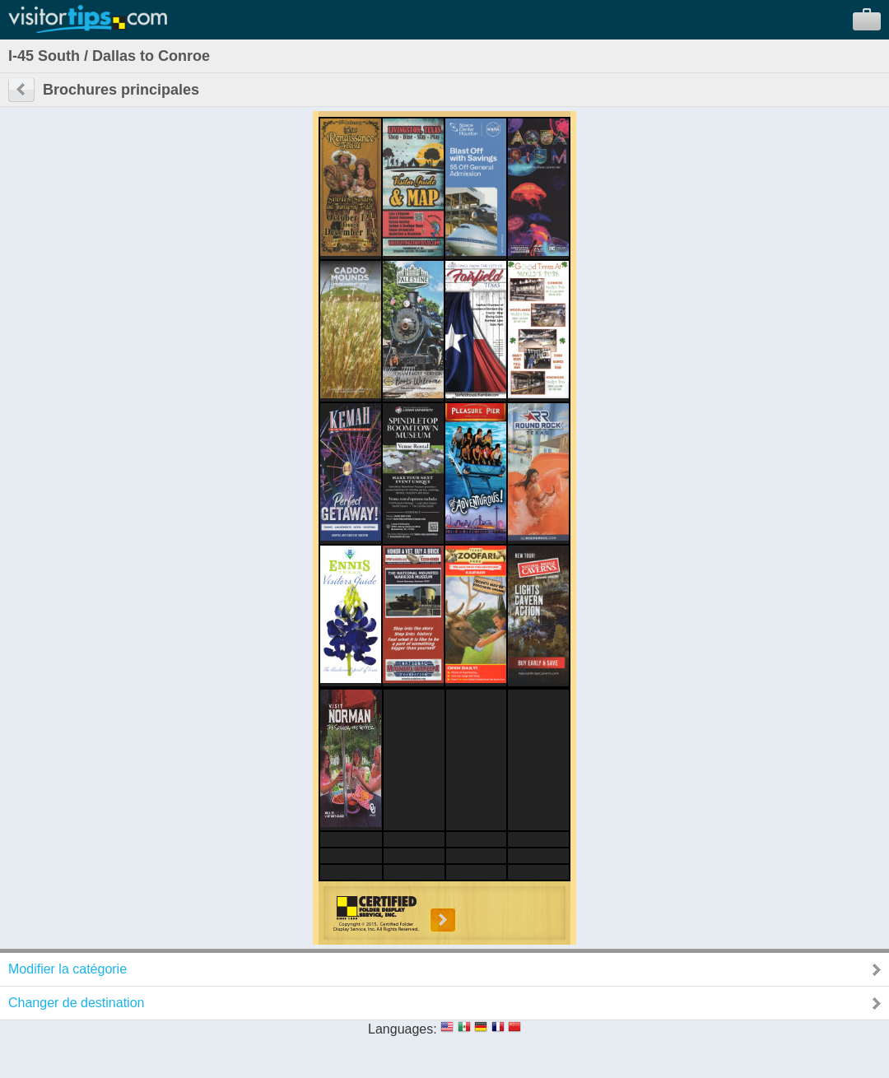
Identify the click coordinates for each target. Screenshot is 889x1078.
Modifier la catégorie (67, 969)
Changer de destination (76, 1003)
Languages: (402, 1029)
